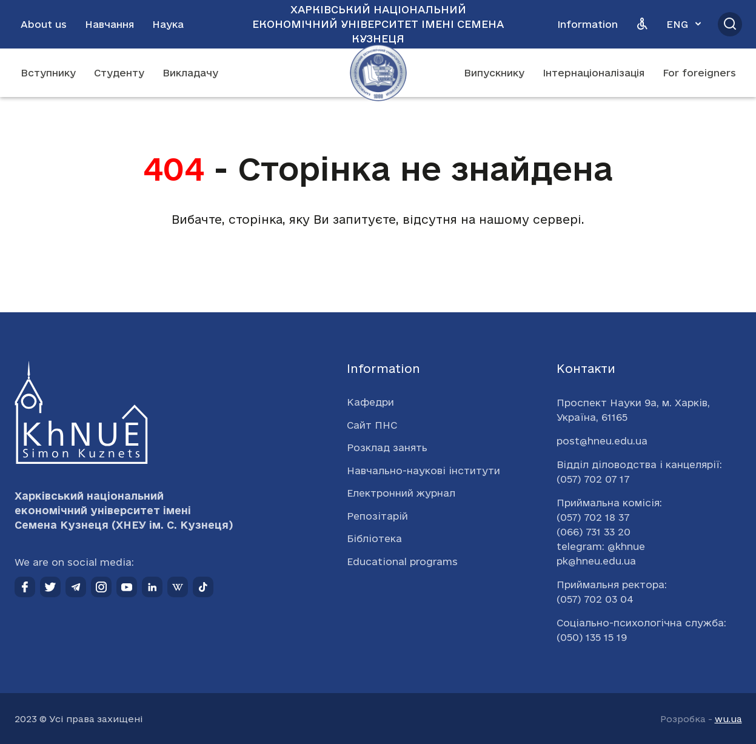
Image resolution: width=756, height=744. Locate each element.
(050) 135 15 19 (592, 637)
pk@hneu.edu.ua (596, 560)
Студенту (119, 72)
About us (44, 24)
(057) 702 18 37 (593, 517)
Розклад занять (387, 447)
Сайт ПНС (372, 425)
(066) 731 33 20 (594, 531)
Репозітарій (377, 516)
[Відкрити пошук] (730, 24)
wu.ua (728, 719)
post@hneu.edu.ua (602, 440)
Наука (168, 24)
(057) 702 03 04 (595, 599)
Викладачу (190, 72)
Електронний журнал (401, 493)
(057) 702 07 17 (593, 479)
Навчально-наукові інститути (423, 470)
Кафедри (370, 402)
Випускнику (494, 72)
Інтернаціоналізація (593, 72)
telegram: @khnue (601, 546)
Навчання (109, 24)
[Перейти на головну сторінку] (378, 72)
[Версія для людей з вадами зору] (642, 24)
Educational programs (402, 561)
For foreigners (699, 72)
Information (587, 24)
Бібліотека (374, 538)
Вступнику (48, 72)
